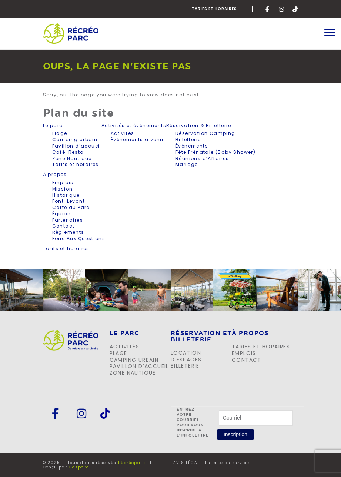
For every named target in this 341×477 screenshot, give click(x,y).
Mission (62, 189)
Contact (63, 226)
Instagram (282, 9)
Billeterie (185, 366)
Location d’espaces (186, 356)
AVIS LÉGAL (186, 463)
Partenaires (67, 220)
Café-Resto (68, 152)
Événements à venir (137, 139)
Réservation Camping (205, 133)
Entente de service (227, 463)
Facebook (268, 9)
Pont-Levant (68, 201)
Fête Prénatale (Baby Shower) (215, 152)
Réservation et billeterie (201, 336)
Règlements (68, 232)
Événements (191, 146)
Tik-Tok (295, 9)
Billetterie (188, 139)
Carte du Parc (71, 207)
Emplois (63, 182)
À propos (55, 175)
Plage (59, 133)
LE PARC (125, 333)
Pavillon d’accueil (76, 146)
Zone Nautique (72, 158)
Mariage (186, 164)
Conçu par (66, 467)
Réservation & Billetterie (198, 126)
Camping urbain (75, 139)
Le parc (53, 126)
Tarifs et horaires (214, 8)
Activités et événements (133, 126)
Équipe (61, 214)
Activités (122, 133)
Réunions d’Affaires (202, 158)
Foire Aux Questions (79, 238)
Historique (66, 195)
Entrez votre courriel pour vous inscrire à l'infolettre (193, 422)
